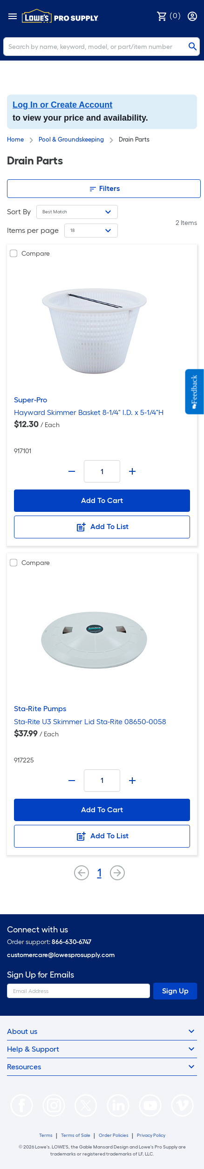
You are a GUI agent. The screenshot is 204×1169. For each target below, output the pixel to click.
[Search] (101, 46)
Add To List (102, 527)
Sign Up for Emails (40, 975)
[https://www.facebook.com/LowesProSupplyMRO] (21, 1104)
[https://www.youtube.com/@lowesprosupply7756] (150, 1104)
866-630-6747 (71, 942)
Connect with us (37, 930)
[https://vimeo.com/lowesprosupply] (182, 1104)
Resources (102, 1066)
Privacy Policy (151, 1135)
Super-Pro (30, 399)
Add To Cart (102, 500)
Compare (35, 254)
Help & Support (102, 1048)
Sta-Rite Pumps (40, 708)
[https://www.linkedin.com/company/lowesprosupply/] (118, 1104)
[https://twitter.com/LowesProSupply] (86, 1104)
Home (15, 139)
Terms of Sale (75, 1135)
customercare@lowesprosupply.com (61, 955)
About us (102, 1031)
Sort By (19, 211)
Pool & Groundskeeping (71, 139)
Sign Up (175, 990)
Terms (46, 1135)
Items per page (33, 230)
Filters (104, 188)
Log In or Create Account (62, 104)
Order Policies (114, 1135)
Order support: (49, 942)
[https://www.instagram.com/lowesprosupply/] (53, 1104)
